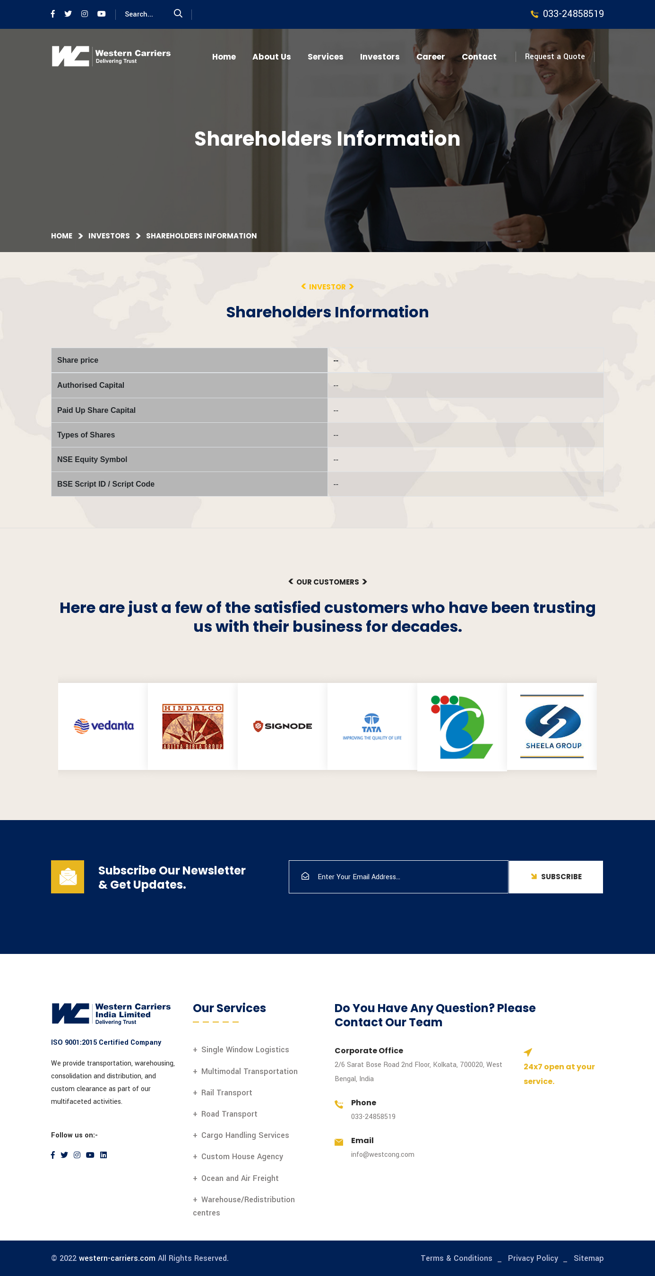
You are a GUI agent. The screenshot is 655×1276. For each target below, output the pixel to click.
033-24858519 (373, 1117)
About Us (271, 56)
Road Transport (229, 1114)
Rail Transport (226, 1092)
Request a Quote (555, 56)
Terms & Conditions (456, 1258)
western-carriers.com (117, 1258)
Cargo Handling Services (245, 1135)
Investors (380, 56)
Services (326, 56)
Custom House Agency (242, 1156)
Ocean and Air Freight (240, 1178)
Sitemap (589, 1258)
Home (224, 56)
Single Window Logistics (245, 1049)
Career (430, 56)
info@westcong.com (382, 1155)
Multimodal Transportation (249, 1071)
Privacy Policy (533, 1258)
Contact (479, 56)
